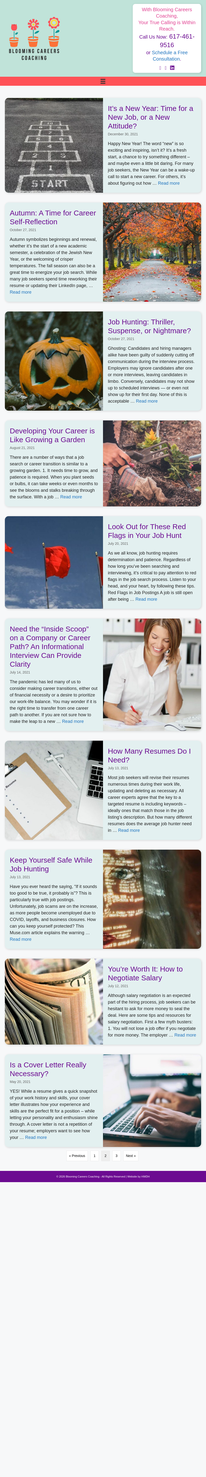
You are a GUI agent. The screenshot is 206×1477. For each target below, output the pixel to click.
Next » (131, 1156)
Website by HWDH (138, 1176)
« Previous (77, 1156)
